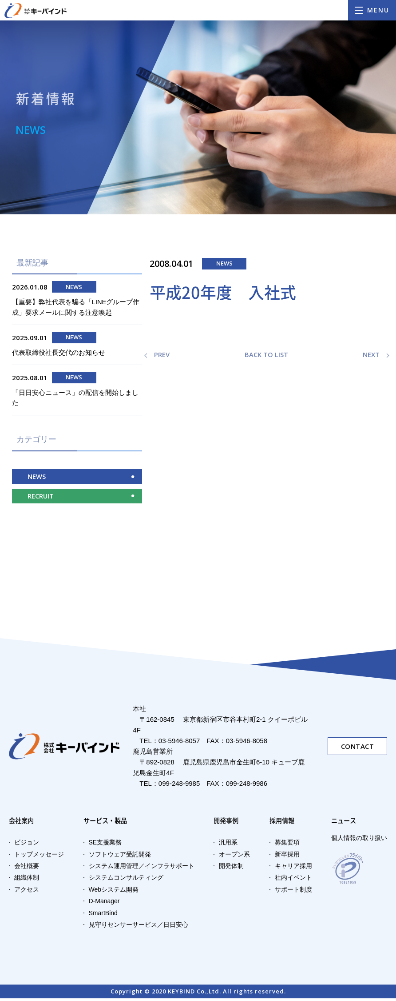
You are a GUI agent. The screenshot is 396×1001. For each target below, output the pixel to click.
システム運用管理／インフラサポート (141, 868)
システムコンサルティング (126, 880)
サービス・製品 (110, 823)
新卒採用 (287, 856)
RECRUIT (41, 498)
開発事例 (227, 823)
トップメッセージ (39, 856)
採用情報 (282, 823)
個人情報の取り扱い (359, 840)
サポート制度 (293, 892)
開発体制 (231, 868)
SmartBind (103, 915)
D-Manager (104, 903)
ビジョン (26, 844)
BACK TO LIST (266, 354)
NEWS (37, 478)
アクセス (26, 892)
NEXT (371, 354)
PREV (162, 354)
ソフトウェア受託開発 (120, 856)
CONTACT (357, 748)
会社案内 (22, 823)
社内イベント (293, 880)
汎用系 (228, 844)
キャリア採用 (293, 868)
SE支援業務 (105, 844)
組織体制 (26, 880)
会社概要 (26, 868)
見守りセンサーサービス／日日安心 (138, 927)
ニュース (344, 823)
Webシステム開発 (114, 892)
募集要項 (287, 844)
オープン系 (234, 856)
